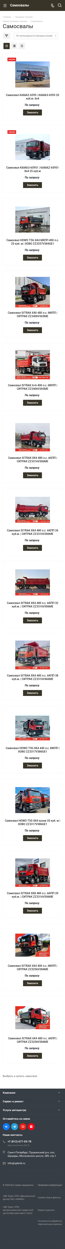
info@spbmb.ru (16, 1163)
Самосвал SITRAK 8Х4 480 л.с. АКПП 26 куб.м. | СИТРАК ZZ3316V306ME (32, 532)
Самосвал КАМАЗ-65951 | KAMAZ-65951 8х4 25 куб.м (32, 169)
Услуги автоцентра (14, 1110)
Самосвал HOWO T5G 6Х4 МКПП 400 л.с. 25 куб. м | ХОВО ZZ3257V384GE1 (32, 242)
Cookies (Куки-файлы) (49, 1197)
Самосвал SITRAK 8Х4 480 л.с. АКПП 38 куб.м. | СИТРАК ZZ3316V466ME (32, 677)
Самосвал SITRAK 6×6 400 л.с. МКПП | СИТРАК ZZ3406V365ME (32, 387)
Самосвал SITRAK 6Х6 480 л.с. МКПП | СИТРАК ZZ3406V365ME (32, 314)
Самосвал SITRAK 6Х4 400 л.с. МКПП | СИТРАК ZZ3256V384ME (32, 967)
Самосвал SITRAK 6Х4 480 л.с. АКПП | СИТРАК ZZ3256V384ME (32, 1040)
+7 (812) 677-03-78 (19, 1141)
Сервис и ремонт (13, 1101)
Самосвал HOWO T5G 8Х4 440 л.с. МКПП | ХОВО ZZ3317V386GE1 (32, 749)
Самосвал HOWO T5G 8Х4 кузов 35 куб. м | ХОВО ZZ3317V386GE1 (32, 822)
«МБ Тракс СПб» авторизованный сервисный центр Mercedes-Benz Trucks (18, 1210)
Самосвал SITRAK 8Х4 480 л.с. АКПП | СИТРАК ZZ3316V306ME (32, 459)
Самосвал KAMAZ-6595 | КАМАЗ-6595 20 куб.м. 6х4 (32, 96)
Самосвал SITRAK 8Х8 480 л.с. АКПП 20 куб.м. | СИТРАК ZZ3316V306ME (32, 895)
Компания (9, 1092)
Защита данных (46, 1210)
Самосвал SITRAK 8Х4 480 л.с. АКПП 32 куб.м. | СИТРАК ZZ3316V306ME (32, 604)
